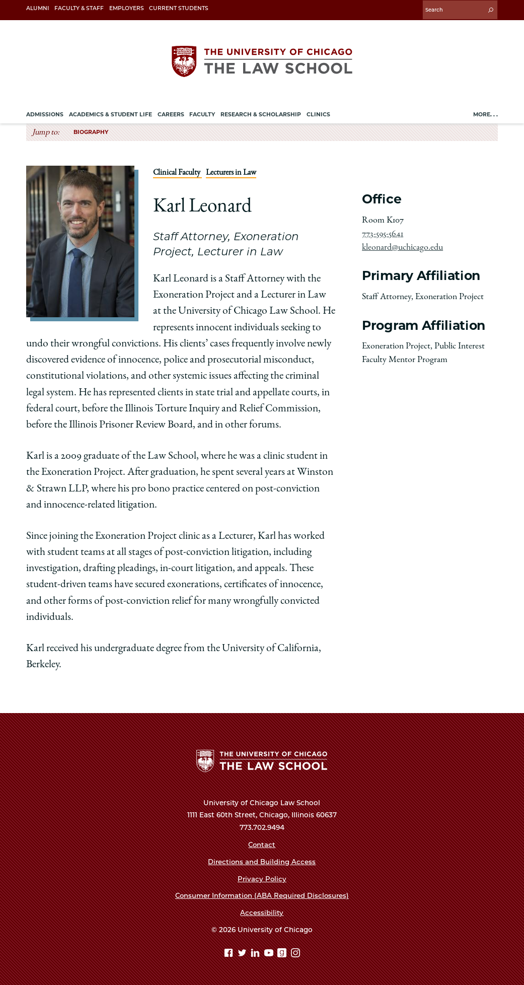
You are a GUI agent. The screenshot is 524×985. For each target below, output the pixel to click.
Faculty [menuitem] (202, 113)
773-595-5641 (382, 232)
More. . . (485, 113)
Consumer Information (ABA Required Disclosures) (262, 895)
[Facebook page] (230, 953)
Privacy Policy (262, 878)
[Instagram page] (295, 953)
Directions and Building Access (261, 861)
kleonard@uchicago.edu (402, 246)
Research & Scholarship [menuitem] (260, 113)
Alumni (37, 8)
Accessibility (261, 912)
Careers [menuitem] (171, 113)
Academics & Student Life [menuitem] (110, 113)
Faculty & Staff (79, 8)
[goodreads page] (283, 953)
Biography (90, 130)
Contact (262, 844)
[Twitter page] (243, 953)
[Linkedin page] (256, 953)
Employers (126, 8)
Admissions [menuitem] (44, 113)
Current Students (178, 8)
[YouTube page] (270, 953)
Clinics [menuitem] (318, 113)
